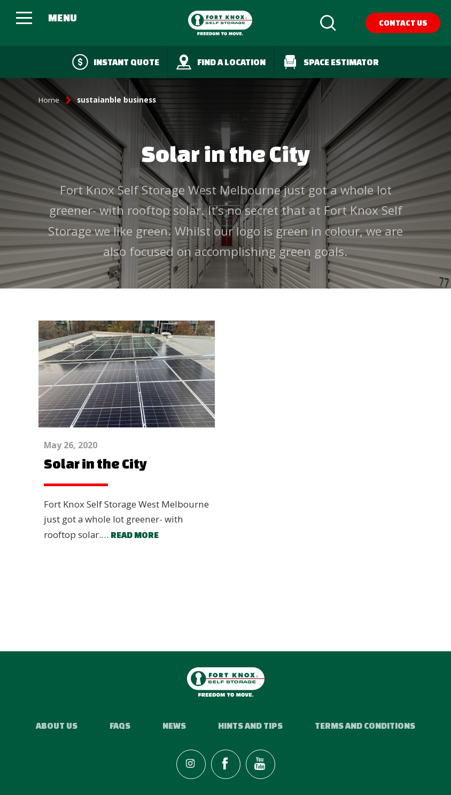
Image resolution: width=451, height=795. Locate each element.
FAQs (120, 725)
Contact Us (403, 22)
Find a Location (221, 62)
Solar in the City (95, 463)
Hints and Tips (250, 725)
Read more (135, 535)
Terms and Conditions (365, 725)
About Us (56, 725)
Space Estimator (330, 62)
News (174, 725)
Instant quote (115, 62)
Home (48, 100)
